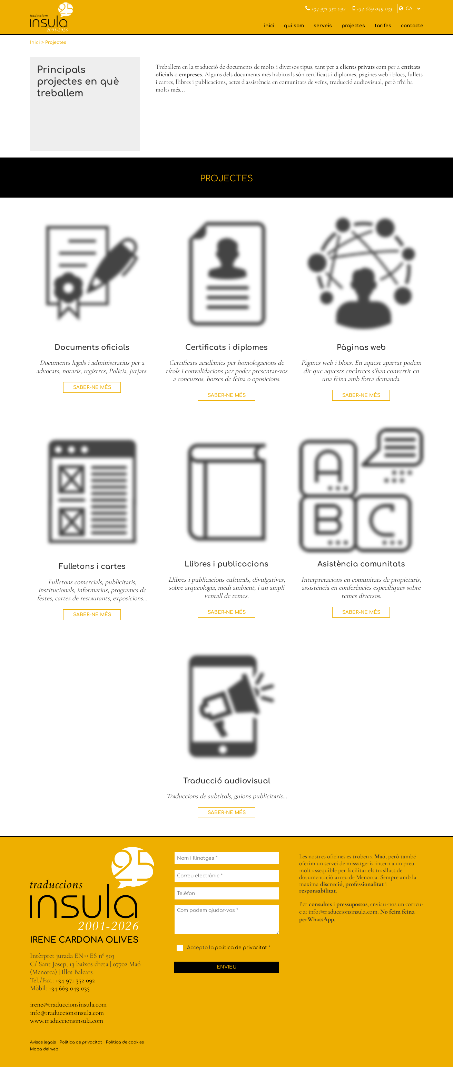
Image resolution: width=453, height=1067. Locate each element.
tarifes (383, 25)
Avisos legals (43, 1042)
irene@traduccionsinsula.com (68, 1004)
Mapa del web (44, 1049)
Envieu (227, 967)
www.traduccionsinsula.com (66, 1021)
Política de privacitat (81, 1042)
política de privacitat (241, 948)
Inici (35, 42)
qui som (294, 25)
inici (269, 25)
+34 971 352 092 (325, 9)
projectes (353, 25)
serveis (323, 25)
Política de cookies (125, 1042)
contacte (412, 25)
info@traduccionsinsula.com (67, 1013)
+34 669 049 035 (372, 9)
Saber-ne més (92, 387)
